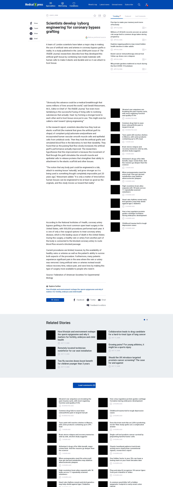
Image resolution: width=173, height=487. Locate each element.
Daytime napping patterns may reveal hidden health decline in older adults (128, 45)
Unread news (117, 5)
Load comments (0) (86, 385)
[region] (129, 46)
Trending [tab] (117, 16)
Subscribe (129, 5)
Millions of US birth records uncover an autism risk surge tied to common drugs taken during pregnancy (129, 34)
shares (55, 300)
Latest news (104, 5)
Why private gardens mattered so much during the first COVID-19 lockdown (129, 65)
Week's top (92, 5)
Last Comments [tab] (140, 16)
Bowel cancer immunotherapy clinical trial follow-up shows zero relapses (127, 55)
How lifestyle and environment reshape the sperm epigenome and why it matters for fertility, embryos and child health (74, 290)
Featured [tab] (128, 16)
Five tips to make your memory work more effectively (127, 23)
